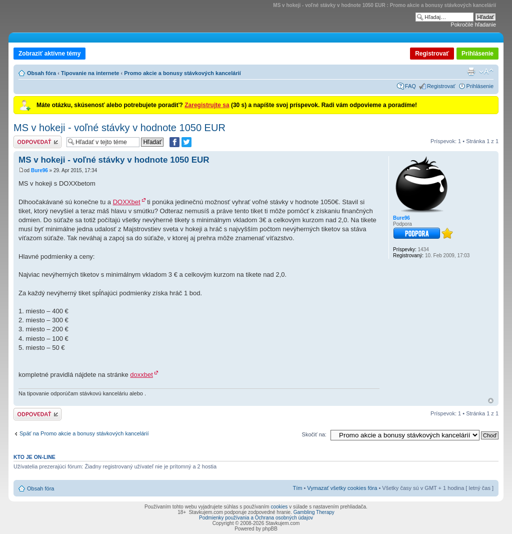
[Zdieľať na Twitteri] (186, 142)
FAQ (410, 86)
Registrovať (432, 53)
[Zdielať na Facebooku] (174, 142)
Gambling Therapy (314, 512)
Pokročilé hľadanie (473, 25)
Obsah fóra (41, 73)
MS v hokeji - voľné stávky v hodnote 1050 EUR (120, 127)
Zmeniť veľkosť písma (486, 71)
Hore (491, 400)
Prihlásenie (478, 53)
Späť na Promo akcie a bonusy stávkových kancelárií (84, 433)
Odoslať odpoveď (38, 142)
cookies (279, 506)
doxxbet (141, 374)
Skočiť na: (314, 434)
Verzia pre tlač (471, 71)
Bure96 (39, 170)
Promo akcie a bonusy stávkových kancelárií (182, 73)
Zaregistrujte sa (206, 105)
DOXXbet (126, 202)
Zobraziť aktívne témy (49, 53)
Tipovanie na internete (90, 73)
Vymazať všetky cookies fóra (342, 488)
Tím (297, 488)
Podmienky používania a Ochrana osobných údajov (256, 517)
